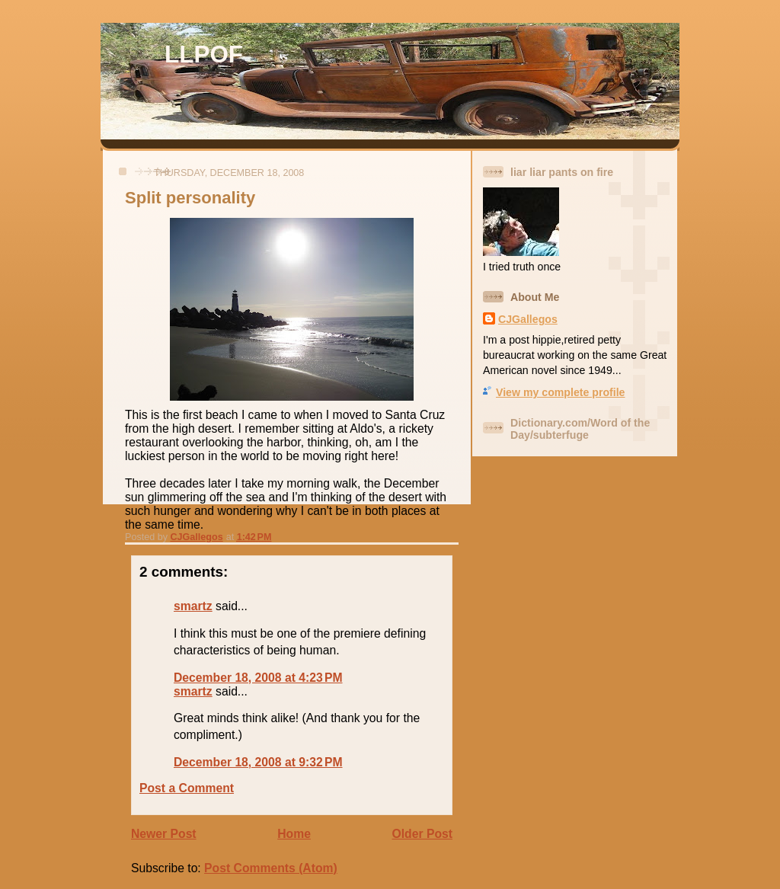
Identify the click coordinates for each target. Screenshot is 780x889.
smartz (193, 606)
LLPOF (204, 54)
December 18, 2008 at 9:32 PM (258, 762)
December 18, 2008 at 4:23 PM (258, 677)
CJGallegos (528, 319)
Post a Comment (186, 788)
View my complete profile (560, 392)
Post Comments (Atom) (270, 868)
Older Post (422, 833)
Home (294, 833)
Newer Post (164, 833)
